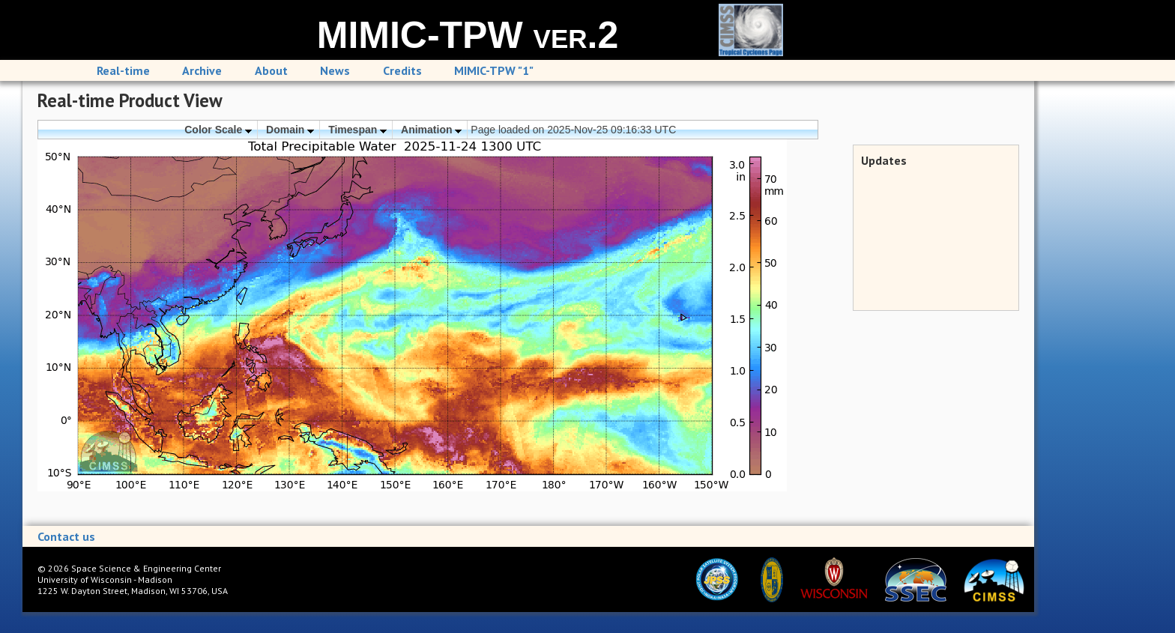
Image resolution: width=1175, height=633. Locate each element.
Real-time (123, 70)
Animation (431, 130)
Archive (202, 70)
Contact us (66, 536)
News (335, 70)
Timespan (357, 130)
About (271, 70)
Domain (290, 130)
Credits (402, 70)
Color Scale (218, 130)
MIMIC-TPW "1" (494, 70)
